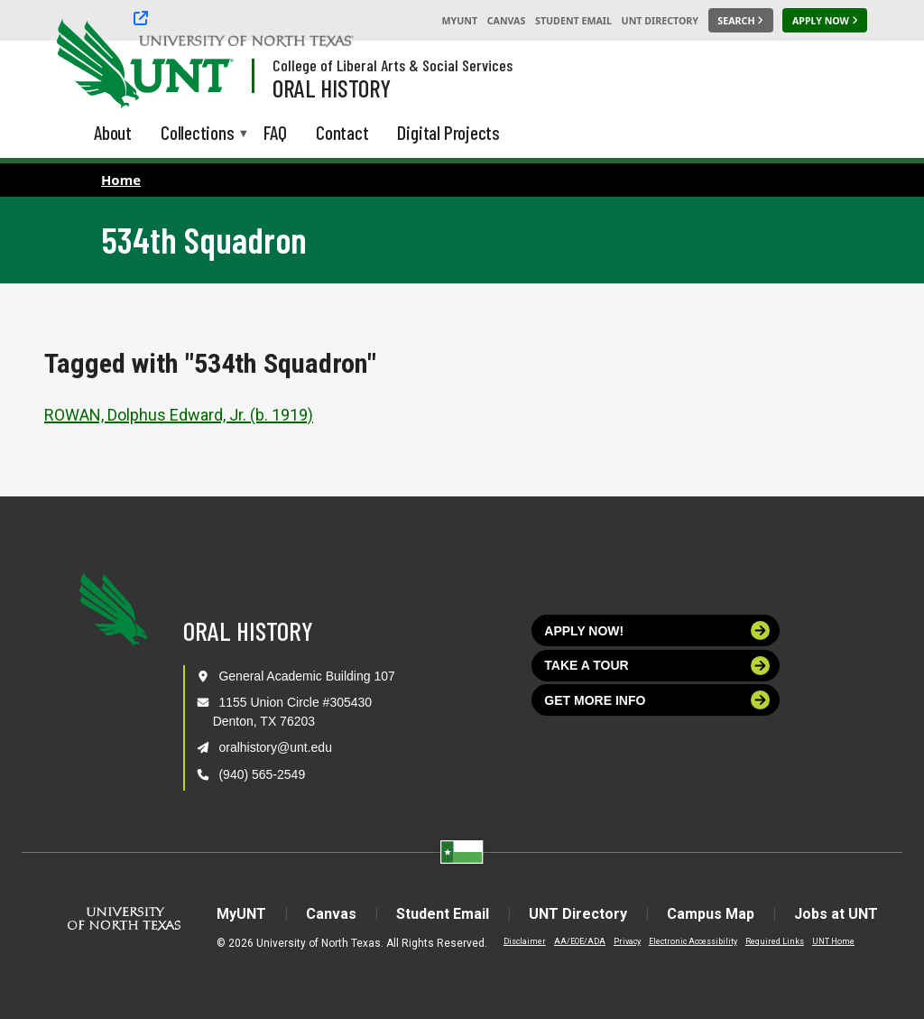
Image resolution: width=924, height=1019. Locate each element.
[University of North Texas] (91, 61)
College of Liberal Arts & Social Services (393, 65)
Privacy (627, 941)
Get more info (657, 699)
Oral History (332, 87)
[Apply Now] (824, 20)
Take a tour (657, 665)
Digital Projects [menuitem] (448, 132)
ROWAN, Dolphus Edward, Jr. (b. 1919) (178, 414)
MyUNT (459, 20)
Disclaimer (525, 941)
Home (121, 180)
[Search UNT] (740, 20)
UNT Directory (660, 20)
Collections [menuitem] (198, 134)
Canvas (506, 20)
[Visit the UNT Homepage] (206, 65)
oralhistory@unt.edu (275, 747)
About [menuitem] (113, 132)
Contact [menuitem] (342, 132)
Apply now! (657, 630)
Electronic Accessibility (693, 941)
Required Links (774, 941)
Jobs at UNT (836, 913)
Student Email (573, 20)
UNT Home (833, 941)
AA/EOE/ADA (579, 941)
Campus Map (710, 913)
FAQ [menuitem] (275, 132)
